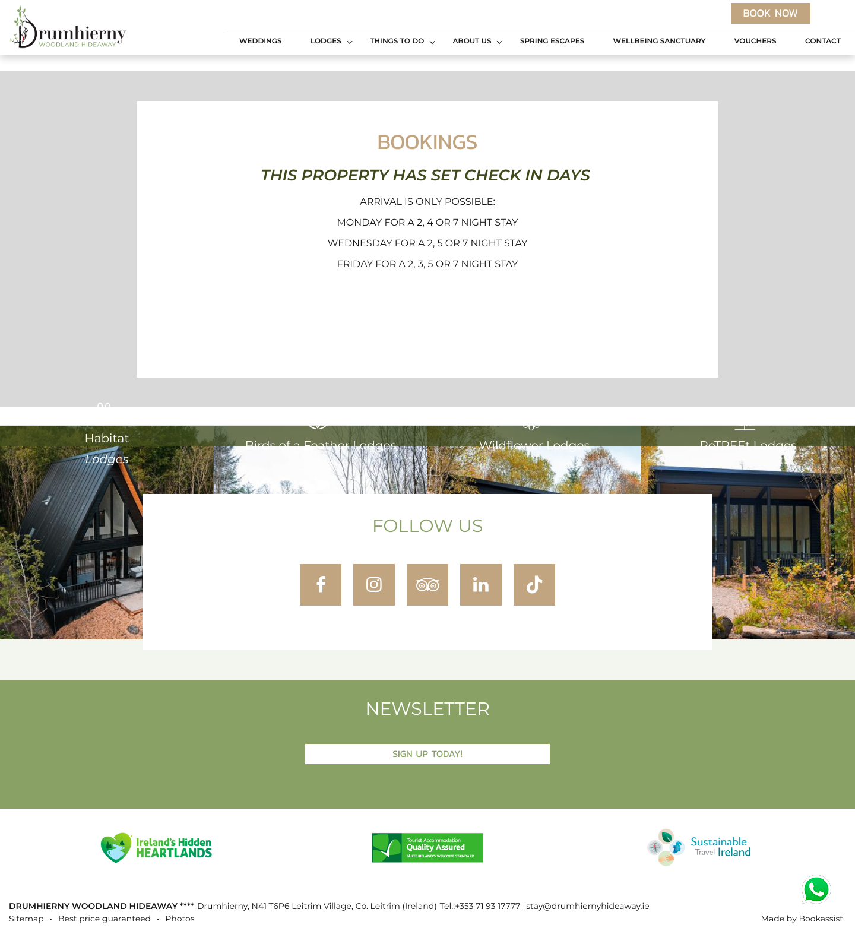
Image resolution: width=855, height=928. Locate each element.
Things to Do (397, 41)
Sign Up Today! (427, 754)
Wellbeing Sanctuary (659, 41)
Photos (179, 919)
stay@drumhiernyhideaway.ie (588, 906)
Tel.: (480, 906)
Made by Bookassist (802, 919)
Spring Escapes (552, 41)
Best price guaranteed (104, 919)
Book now (770, 13)
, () (317, 906)
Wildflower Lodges (534, 430)
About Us (472, 41)
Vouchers (755, 41)
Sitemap (26, 919)
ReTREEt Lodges (748, 430)
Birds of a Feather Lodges (321, 430)
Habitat (106, 433)
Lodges (326, 41)
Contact (823, 41)
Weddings (260, 41)
